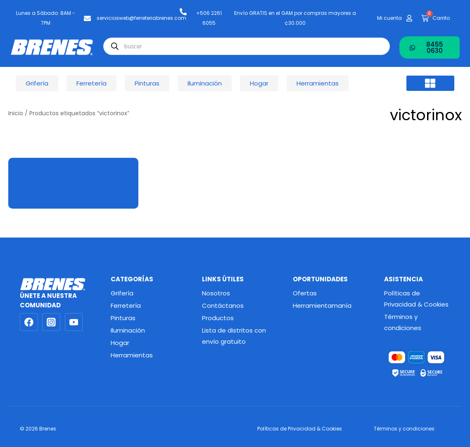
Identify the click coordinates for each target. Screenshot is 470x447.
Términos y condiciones (402, 322)
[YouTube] (74, 322)
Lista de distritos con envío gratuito (234, 336)
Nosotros (216, 293)
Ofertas (305, 293)
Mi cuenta (389, 17)
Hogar (120, 342)
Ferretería (126, 305)
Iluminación (128, 330)
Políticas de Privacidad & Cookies (416, 299)
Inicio (15, 113)
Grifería (122, 293)
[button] (430, 83)
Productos (218, 318)
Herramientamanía (322, 305)
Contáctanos (223, 305)
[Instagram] (51, 322)
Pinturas (123, 318)
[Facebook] (29, 322)
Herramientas (132, 355)
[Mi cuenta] (409, 18)
